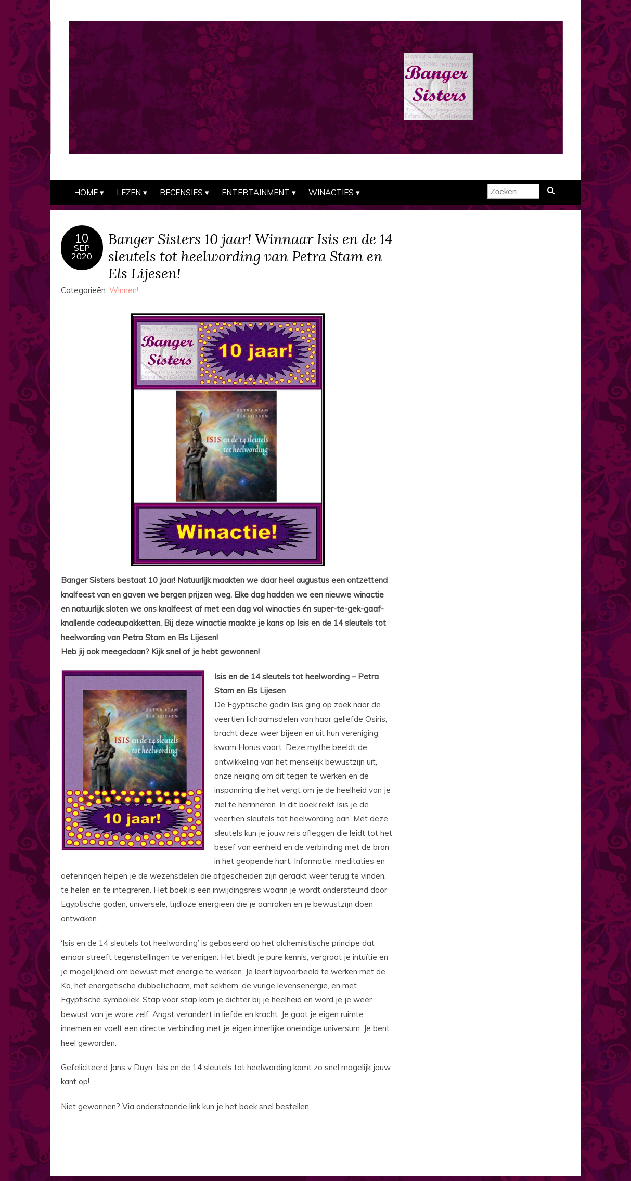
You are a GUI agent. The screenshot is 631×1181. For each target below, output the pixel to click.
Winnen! (123, 290)
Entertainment (256, 192)
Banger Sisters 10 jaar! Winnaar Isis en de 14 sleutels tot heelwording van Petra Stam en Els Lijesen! (250, 256)
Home (86, 192)
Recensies (181, 192)
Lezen (129, 192)
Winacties (331, 192)
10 (81, 238)
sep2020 (81, 252)
